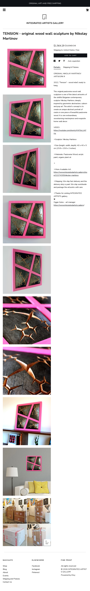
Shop (5, 566)
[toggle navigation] (4, 10)
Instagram (36, 569)
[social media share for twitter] (59, 61)
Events (6, 575)
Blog (5, 569)
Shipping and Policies (11, 579)
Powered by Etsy (68, 575)
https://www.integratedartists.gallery (69, 205)
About (5, 572)
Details (57, 67)
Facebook (36, 566)
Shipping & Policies (71, 67)
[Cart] (87, 10)
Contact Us (7, 582)
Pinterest (35, 572)
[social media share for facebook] (55, 61)
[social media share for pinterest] (64, 61)
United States (69, 50)
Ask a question (74, 61)
